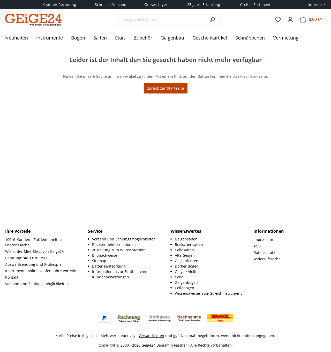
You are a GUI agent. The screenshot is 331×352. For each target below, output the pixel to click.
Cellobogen (184, 287)
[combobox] (161, 19)
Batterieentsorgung (109, 266)
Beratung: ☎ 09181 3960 (26, 257)
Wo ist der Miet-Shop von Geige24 (34, 251)
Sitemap (99, 260)
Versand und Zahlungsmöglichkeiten (37, 283)
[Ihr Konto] (290, 19)
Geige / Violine (187, 271)
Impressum (263, 239)
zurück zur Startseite (165, 88)
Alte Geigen (185, 255)
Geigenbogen (186, 282)
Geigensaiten (186, 239)
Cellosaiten (184, 249)
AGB (257, 246)
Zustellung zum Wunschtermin (119, 249)
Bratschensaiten (189, 244)
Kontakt (11, 277)
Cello (179, 277)
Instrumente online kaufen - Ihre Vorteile (40, 270)
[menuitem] (126, 239)
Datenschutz (264, 252)
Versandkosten (151, 335)
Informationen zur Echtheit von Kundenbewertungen (119, 274)
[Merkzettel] (278, 19)
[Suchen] (212, 19)
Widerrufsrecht (266, 258)
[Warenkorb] (311, 19)
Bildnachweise (104, 255)
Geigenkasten (186, 260)
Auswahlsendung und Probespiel (34, 264)
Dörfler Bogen (187, 266)
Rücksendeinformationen (114, 244)
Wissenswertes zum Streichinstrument (208, 293)
